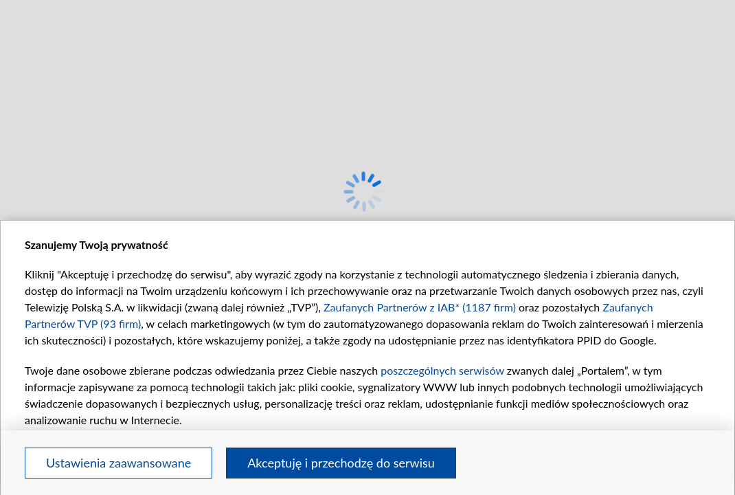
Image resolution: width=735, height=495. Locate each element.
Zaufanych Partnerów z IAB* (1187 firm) (420, 307)
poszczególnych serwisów (442, 370)
